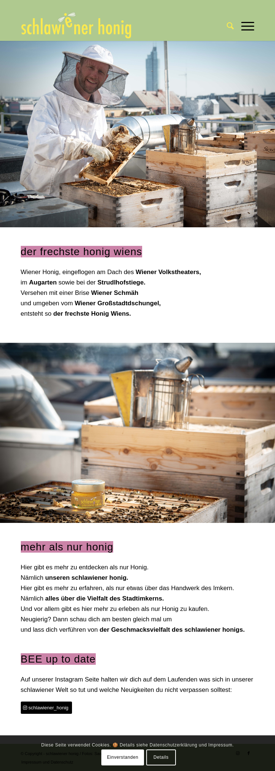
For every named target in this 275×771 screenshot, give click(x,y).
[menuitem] (226, 26)
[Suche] (226, 26)
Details (161, 757)
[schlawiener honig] (114, 26)
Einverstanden (122, 757)
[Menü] (244, 26)
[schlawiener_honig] (46, 708)
